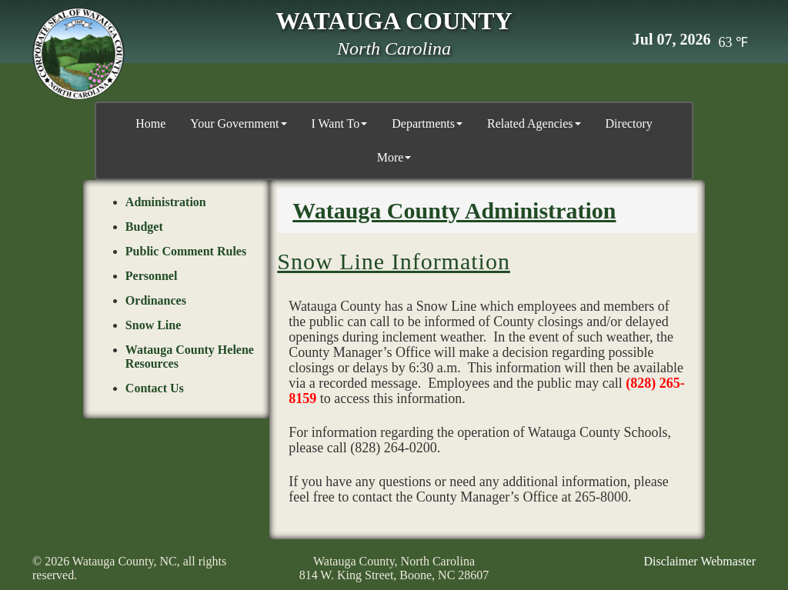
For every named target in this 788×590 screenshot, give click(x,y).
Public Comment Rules (185, 251)
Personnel (151, 275)
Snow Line (153, 325)
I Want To (340, 123)
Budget (144, 226)
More (394, 157)
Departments (427, 123)
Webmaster (728, 561)
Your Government (238, 123)
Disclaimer (670, 561)
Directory (629, 123)
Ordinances (155, 300)
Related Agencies (534, 123)
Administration (165, 201)
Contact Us (154, 388)
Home (150, 123)
